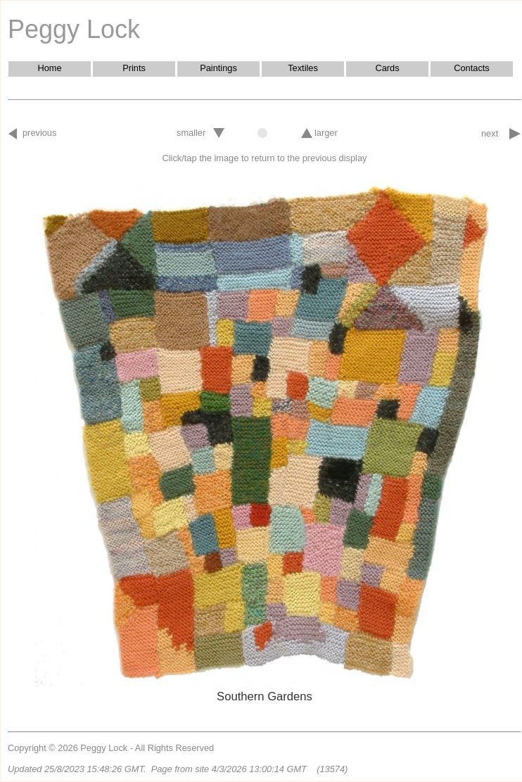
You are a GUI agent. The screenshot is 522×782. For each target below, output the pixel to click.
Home (49, 68)
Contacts (472, 68)
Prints (134, 68)
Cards (387, 68)
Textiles (303, 68)
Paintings (218, 68)
